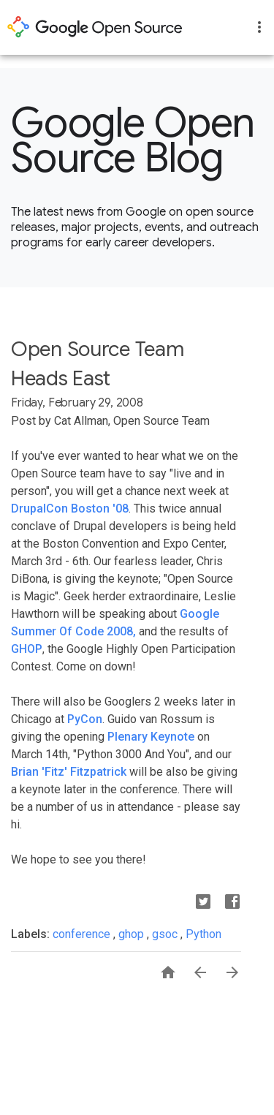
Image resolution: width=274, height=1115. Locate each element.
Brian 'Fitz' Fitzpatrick (68, 772)
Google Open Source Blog (133, 140)
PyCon (84, 719)
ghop (132, 934)
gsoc (166, 934)
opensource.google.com (95, 27)
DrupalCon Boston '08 (70, 508)
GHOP (26, 649)
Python (203, 934)
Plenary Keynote (150, 737)
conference (83, 934)
